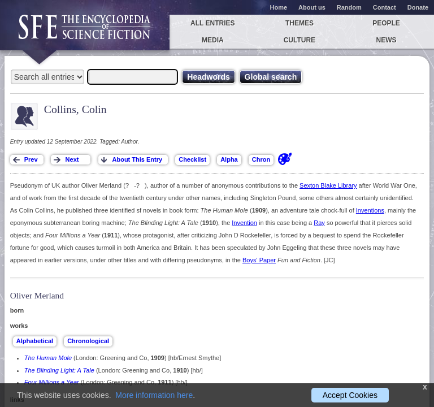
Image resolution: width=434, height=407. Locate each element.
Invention (244, 222)
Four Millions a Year (51, 382)
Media (213, 40)
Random (349, 7)
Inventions (370, 210)
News (386, 40)
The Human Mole (48, 357)
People (386, 23)
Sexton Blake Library (328, 185)
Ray (319, 222)
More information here (154, 395)
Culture (299, 40)
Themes (299, 23)
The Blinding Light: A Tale (59, 370)
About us (312, 7)
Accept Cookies (350, 395)
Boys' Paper (259, 260)
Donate (417, 7)
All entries (212, 23)
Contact (384, 7)
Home (279, 7)
